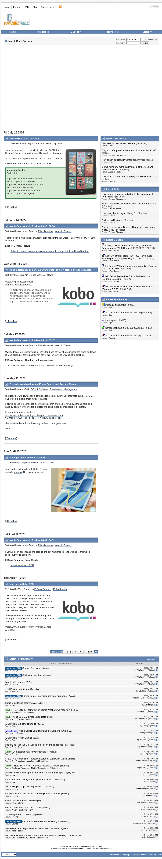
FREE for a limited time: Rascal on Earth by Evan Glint (32, 758)
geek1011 (66, 828)
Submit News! (48, 7)
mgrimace (146, 733)
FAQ (134, 855)
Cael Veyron (75, 835)
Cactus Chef (59, 780)
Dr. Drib (74, 710)
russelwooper (34, 801)
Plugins (112, 338)
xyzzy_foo (70, 773)
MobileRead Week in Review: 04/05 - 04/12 (32, 540)
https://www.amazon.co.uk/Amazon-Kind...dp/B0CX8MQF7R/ (25, 186)
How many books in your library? (118, 213)
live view (151, 659)
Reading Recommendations (23, 712)
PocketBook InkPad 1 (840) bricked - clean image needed (34, 744)
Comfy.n (40, 724)
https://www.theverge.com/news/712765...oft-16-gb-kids (33, 158)
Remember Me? (150, 40)
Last (90, 652)
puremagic (46, 808)
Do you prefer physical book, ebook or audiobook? (127, 150)
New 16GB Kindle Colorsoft (24, 138)
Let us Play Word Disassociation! (38, 821)
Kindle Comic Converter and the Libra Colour (41, 731)
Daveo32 (142, 691)
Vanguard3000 (38, 703)
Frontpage (125, 855)
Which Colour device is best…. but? (23, 807)
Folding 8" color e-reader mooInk (27, 457)
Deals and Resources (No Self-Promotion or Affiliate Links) (37, 768)
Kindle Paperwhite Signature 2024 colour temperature (129, 203)
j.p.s (147, 774)
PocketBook (17, 747)
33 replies (11, 639)
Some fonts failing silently (18, 703)
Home (6, 7)
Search (147, 32)
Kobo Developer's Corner (22, 719)
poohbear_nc (139, 698)
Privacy (152, 855)
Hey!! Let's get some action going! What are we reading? (41, 710)
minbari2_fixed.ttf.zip (115, 305)
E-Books (75, 32)
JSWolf (145, 816)
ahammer (47, 675)
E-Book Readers (42, 589)
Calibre (112, 162)
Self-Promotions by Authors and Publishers (30, 761)
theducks (143, 740)
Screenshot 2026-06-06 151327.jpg (123, 335)
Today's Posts (113, 32)
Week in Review (63, 231)
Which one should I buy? (22, 810)
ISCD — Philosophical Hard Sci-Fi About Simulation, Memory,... (37, 835)
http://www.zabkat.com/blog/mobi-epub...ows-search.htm (34, 415)
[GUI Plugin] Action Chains (18, 737)
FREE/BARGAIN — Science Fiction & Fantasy (36, 765)
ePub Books (114, 250)
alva (145, 830)
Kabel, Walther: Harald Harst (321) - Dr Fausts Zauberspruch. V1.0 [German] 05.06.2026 (127, 246)
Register (14, 32)
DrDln (29, 682)
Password (120, 43)
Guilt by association (32, 675)
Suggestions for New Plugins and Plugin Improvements (32, 793)
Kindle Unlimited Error (16, 800)
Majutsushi (37, 815)
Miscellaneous (45, 231)
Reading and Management (63, 389)
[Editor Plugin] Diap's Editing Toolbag (23, 786)
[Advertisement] (40, 88)
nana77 (143, 712)
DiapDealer (48, 787)
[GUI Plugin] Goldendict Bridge (20, 724)
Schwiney (69, 731)
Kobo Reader (60, 589)
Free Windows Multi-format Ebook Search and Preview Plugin (42, 365)
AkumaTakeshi (63, 821)
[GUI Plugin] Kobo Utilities (18, 814)
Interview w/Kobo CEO (22, 565)
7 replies (11, 438)
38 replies (11, 521)
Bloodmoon (69, 745)
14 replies (11, 321)
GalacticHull (143, 788)
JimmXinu (35, 689)
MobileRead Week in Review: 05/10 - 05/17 (32, 340)
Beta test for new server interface (118, 143)
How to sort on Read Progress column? (122, 160)
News (59, 143)
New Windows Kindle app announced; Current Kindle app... (35, 772)
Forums (17, 7)
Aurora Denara (67, 759)
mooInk (18, 472)
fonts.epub (110, 320)
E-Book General (46, 143)
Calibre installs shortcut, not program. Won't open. (127, 176)
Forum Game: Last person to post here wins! (44, 696)
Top (159, 855)
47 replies (11, 207)
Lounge (15, 670)
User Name (121, 39)
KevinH (148, 705)
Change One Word (31, 668)
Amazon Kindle (114, 172)
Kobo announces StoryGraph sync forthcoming (28, 779)
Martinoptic (141, 670)
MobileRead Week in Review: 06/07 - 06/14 (32, 226)
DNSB (50, 717)
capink (36, 738)
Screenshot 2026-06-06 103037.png (123, 328)
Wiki (27, 7)
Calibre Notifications (112, 220)
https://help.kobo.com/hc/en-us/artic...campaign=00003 (19, 283)
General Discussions (117, 155)
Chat (35, 7)
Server (111, 146)
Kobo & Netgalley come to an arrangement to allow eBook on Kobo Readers (49, 251)
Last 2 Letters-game (15, 682)
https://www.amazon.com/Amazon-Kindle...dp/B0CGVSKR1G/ (24, 180)
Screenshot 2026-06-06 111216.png (123, 312)
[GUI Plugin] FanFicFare (17, 689)
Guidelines (43, 32)
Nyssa (45, 668)
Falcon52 (73, 696)
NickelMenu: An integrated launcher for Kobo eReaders (33, 828)
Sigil (110, 307)
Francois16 (142, 719)
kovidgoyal (52, 752)
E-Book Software (39, 389)
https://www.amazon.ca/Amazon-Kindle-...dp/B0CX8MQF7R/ (24, 192)
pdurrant (64, 766)
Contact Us (114, 855)
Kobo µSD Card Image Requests (29, 717)
